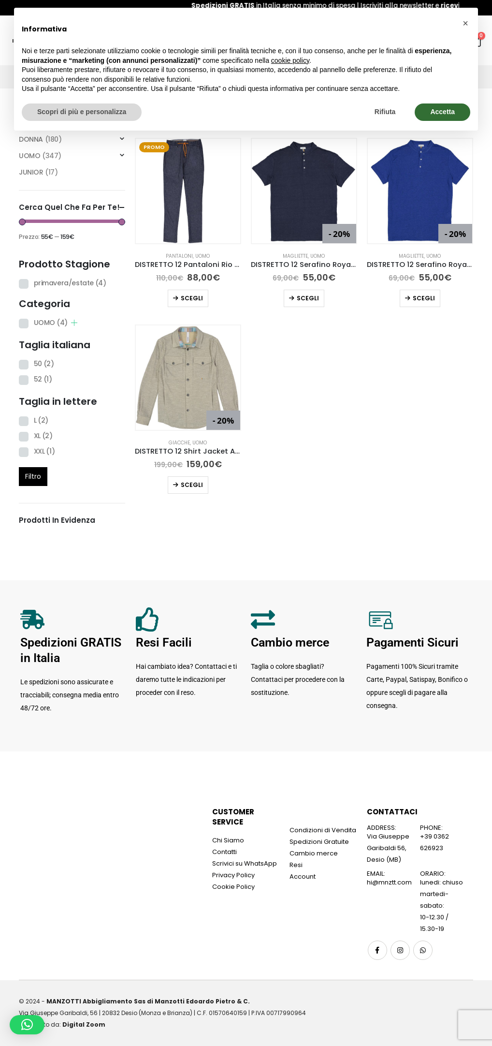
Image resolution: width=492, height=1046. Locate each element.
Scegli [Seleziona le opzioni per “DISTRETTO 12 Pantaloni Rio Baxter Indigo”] (192, 298)
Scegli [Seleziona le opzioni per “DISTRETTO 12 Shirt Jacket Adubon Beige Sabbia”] (192, 485)
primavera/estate (70, 283)
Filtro (33, 476)
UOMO (202, 256)
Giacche (179, 442)
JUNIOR (31, 172)
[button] (27, 1024)
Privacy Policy (233, 875)
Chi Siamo (228, 840)
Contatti (224, 851)
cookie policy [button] (290, 60)
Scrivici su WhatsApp (244, 863)
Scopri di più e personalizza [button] (81, 112)
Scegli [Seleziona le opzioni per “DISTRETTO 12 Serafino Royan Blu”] (308, 298)
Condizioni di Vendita (322, 830)
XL (43, 436)
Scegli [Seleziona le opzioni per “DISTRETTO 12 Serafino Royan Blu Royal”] (424, 298)
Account (302, 876)
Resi (296, 864)
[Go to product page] (188, 191)
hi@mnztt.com (389, 882)
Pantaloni (179, 256)
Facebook (377, 950)
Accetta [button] (442, 112)
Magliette (295, 256)
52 (43, 379)
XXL (44, 451)
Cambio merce (313, 853)
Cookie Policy (233, 886)
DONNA (31, 139)
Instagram (400, 950)
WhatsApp (423, 950)
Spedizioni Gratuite (319, 841)
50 (44, 363)
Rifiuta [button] (385, 112)
